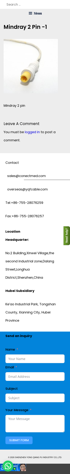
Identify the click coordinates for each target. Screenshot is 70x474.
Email (9, 367)
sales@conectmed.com (25, 176)
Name (10, 349)
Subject (11, 388)
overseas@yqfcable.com (26, 189)
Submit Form (19, 440)
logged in (32, 132)
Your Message (16, 410)
